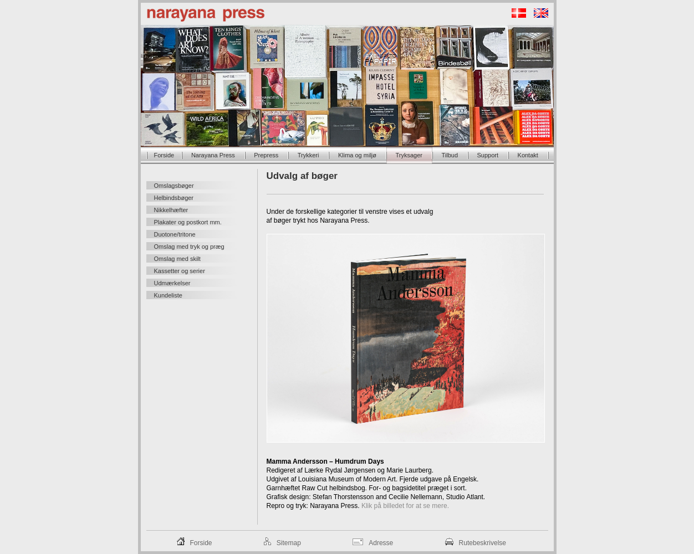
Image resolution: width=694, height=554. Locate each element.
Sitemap (289, 543)
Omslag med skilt (177, 258)
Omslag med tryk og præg (189, 246)
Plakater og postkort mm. (188, 222)
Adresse (381, 543)
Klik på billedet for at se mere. (405, 506)
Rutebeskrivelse (482, 543)
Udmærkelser (172, 283)
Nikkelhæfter (171, 210)
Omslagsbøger (174, 185)
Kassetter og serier (179, 271)
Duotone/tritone (175, 234)
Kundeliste (168, 295)
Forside (201, 543)
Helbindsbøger (174, 197)
